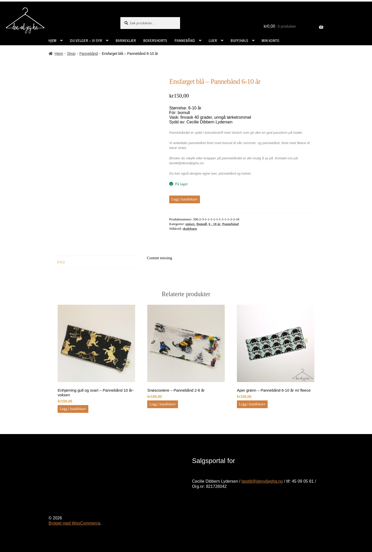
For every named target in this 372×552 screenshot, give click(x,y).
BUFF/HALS (239, 40)
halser (246, 173)
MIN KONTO (270, 40)
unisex (190, 224)
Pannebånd (88, 53)
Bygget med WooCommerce (74, 523)
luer (214, 173)
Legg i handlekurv (184, 199)
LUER (212, 40)
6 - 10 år (215, 224)
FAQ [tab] (61, 262)
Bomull (201, 224)
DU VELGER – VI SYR (86, 40)
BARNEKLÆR (125, 40)
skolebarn (190, 228)
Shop (71, 53)
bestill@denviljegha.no (262, 481)
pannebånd (227, 173)
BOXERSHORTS (155, 40)
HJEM (52, 40)
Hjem (59, 53)
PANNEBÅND (184, 40)
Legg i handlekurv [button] (73, 409)
